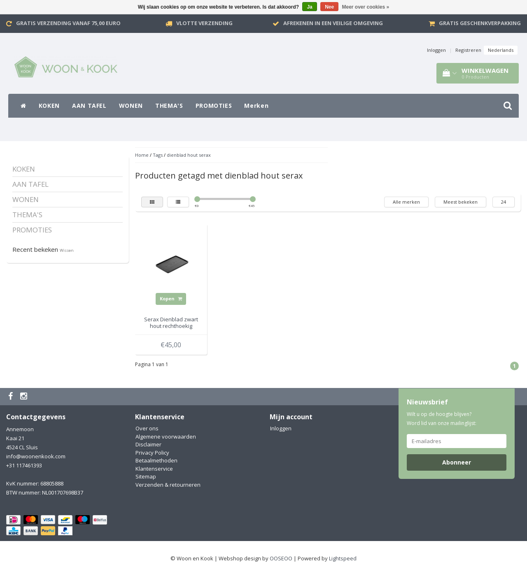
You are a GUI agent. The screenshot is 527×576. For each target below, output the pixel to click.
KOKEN (49, 105)
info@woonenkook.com (35, 456)
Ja (309, 7)
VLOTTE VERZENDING (204, 23)
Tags (158, 155)
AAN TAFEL (89, 105)
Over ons (147, 428)
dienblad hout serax (189, 155)
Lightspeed (343, 558)
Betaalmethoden (156, 460)
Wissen (67, 250)
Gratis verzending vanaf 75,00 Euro (68, 23)
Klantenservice (154, 468)
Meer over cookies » (365, 7)
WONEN (131, 105)
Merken (256, 105)
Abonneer (456, 462)
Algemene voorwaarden (165, 436)
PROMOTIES (214, 105)
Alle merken (406, 202)
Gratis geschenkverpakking (480, 23)
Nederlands (500, 50)
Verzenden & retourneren (168, 484)
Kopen (171, 298)
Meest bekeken (460, 202)
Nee (329, 7)
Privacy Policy (152, 452)
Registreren (468, 50)
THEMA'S (169, 105)
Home (142, 155)
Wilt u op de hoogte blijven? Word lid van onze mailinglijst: (441, 419)
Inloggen (436, 50)
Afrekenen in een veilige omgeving (333, 23)
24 (503, 202)
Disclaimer (148, 444)
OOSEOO (281, 558)
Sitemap (145, 476)
